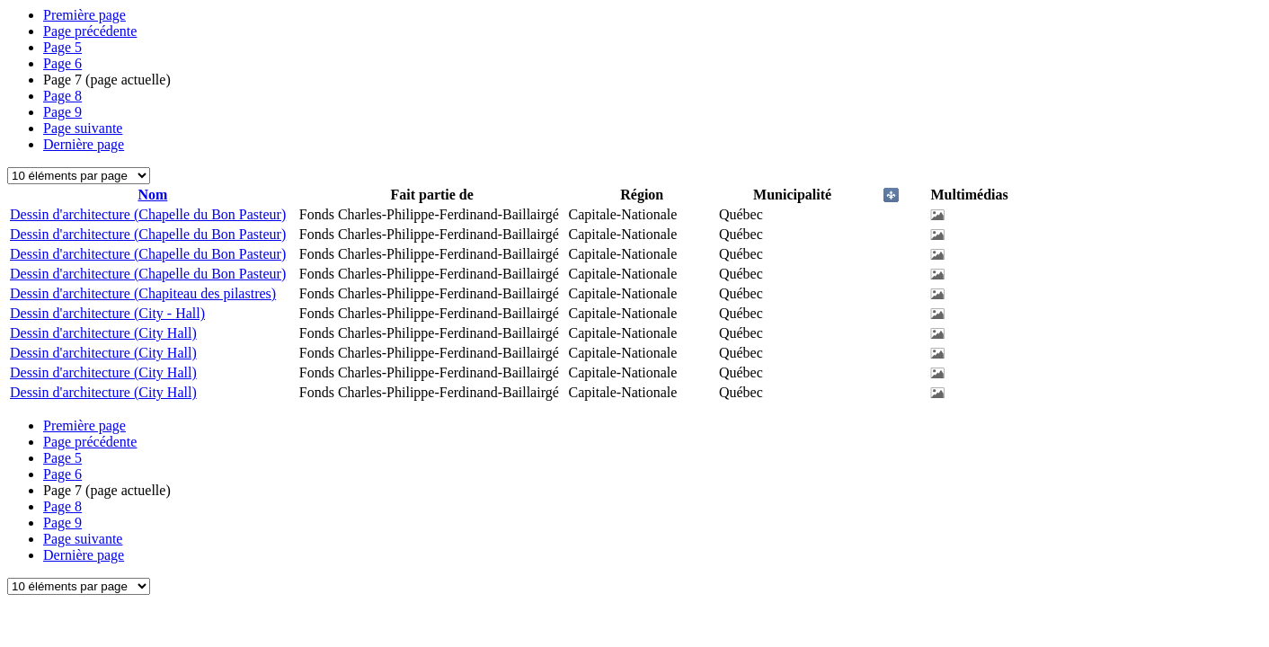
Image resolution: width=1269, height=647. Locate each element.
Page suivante (82, 128)
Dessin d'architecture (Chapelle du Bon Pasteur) (148, 214)
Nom (152, 194)
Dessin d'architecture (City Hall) (103, 333)
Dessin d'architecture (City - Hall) (107, 313)
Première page (84, 14)
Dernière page (83, 144)
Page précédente (90, 31)
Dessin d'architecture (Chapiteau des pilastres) (143, 293)
